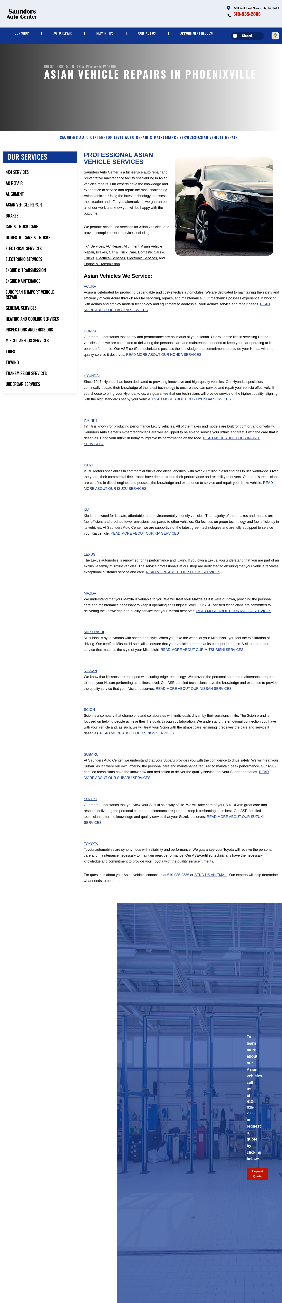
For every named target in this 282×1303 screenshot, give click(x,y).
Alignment (131, 255)
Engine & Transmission (102, 272)
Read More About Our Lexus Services (183, 581)
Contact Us (147, 33)
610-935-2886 (247, 13)
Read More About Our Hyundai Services (191, 408)
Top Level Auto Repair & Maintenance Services (150, 146)
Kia (86, 518)
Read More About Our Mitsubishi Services (202, 658)
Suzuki (90, 807)
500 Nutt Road (75, 66)
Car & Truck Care (122, 260)
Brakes (101, 260)
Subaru (91, 763)
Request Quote (257, 1182)
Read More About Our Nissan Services (193, 697)
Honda (90, 339)
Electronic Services (142, 266)
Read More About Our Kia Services (145, 542)
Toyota (91, 852)
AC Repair (114, 255)
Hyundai (92, 384)
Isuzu (89, 473)
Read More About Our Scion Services (137, 741)
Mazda (90, 602)
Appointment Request (197, 33)
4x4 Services (94, 255)
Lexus (89, 563)
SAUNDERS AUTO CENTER (82, 146)
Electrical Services (110, 266)
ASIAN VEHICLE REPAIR (218, 146)
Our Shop (21, 33)
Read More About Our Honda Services (163, 363)
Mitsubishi (94, 640)
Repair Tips (105, 33)
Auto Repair (62, 33)
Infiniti (90, 429)
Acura (90, 295)
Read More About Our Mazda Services (233, 619)
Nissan (90, 679)
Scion (89, 718)
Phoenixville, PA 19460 (101, 66)
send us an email (210, 883)
